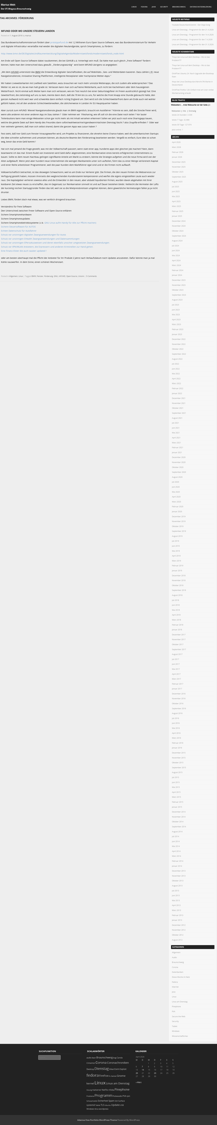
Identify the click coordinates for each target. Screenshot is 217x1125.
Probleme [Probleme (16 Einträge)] (90, 1096)
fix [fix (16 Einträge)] (110, 1076)
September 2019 (179, 531)
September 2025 (179, 177)
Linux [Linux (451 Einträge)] (99, 1083)
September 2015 (179, 767)
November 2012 (179, 930)
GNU (56, 276)
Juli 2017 (175, 659)
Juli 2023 (175, 304)
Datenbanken (177, 972)
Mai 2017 (176, 669)
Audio (174, 957)
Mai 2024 (176, 255)
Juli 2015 (175, 777)
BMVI (34, 276)
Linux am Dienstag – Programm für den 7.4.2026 (192, 39)
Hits (185, 111)
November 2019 (179, 521)
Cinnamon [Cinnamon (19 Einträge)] (90, 1063)
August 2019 (177, 536)
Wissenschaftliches (180, 1036)
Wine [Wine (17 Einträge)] (96, 1109)
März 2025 (176, 206)
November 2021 (179, 403)
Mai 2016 (176, 728)
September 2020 (179, 472)
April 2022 (176, 378)
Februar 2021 (177, 447)
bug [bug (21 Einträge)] (114, 1057)
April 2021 (176, 437)
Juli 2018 (175, 600)
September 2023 (179, 295)
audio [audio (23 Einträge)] (89, 1057)
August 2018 (177, 595)
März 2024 (176, 265)
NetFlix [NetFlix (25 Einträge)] (105, 1089)
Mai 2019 (176, 551)
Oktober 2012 (177, 935)
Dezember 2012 (179, 925)
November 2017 (179, 639)
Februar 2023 (177, 329)
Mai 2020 (176, 492)
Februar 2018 (177, 625)
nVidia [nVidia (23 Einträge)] (111, 1090)
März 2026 (176, 147)
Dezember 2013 (179, 871)
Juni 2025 (176, 191)
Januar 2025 (177, 216)
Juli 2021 (175, 423)
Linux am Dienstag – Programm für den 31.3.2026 (193, 44)
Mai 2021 (176, 432)
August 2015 (177, 772)
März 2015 (176, 797)
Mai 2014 (176, 846)
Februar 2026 (177, 152)
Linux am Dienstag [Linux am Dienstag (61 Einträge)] (117, 1083)
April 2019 (176, 555)
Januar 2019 (177, 570)
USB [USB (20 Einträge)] (122, 1105)
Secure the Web (178, 1016)
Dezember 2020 (179, 457)
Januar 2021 (177, 452)
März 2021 (176, 442)
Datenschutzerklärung (201, 7)
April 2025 (176, 201)
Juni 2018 (176, 605)
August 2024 (177, 240)
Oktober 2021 (177, 408)
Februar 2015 (177, 802)
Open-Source (71, 276)
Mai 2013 (176, 900)
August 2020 (177, 477)
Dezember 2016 (179, 693)
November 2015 (179, 757)
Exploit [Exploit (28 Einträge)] (123, 1069)
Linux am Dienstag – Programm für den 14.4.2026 (193, 34)
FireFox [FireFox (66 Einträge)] (103, 1075)
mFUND (62, 276)
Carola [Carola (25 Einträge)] (120, 1057)
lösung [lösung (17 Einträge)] (89, 1090)
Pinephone (176, 1006)
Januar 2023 (177, 334)
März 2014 (176, 856)
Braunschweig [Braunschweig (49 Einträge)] (104, 1057)
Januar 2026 (177, 157)
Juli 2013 (175, 890)
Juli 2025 (175, 186)
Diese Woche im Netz (181, 977)
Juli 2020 (175, 482)
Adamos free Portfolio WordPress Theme (97, 1120)
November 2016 (179, 698)
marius (28, 35)
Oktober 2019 (177, 526)
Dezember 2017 (179, 634)
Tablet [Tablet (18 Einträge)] (97, 1105)
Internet (175, 987)
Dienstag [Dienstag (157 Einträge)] (101, 1068)
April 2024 (176, 260)
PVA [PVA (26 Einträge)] (124, 1096)
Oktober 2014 (177, 821)
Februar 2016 (177, 743)
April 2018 (176, 615)
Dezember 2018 (179, 575)
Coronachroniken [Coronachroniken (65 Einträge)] (118, 1062)
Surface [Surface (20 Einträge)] (121, 1101)
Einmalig (192, 111)
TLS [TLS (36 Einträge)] (102, 1104)
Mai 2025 (176, 196)
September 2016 (179, 708)
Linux (134, 7)
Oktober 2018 (177, 585)
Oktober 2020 (177, 467)
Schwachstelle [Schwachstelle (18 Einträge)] (91, 1101)
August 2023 (177, 299)
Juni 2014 (176, 841)
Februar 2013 (177, 915)
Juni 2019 (176, 546)
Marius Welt (8, 4)
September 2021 (179, 413)
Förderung (48, 276)
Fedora (144, 7)
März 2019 (176, 560)
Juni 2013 (176, 895)
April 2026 (176, 142)
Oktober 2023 (177, 290)
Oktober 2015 (177, 762)
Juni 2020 (176, 487)
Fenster (40, 276)
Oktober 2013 (177, 880)
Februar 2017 (177, 684)
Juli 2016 (175, 718)
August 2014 (177, 831)
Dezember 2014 (179, 812)
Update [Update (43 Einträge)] (115, 1105)
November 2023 (179, 285)
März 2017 (176, 679)
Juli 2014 (175, 836)
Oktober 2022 (177, 349)
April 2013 (176, 905)
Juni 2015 (176, 782)
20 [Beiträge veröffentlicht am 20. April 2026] (137, 1073)
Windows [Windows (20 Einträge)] (90, 1109)
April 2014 (176, 851)
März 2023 (176, 324)
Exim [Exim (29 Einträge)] (116, 1069)
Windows (175, 1031)
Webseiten (176, 111)
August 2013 (177, 885)
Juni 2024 (176, 250)
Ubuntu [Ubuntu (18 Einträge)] (108, 1105)
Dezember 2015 (179, 752)
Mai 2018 (176, 610)
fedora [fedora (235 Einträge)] (92, 1075)
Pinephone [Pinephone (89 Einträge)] (122, 1089)
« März (139, 1082)
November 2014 (179, 817)
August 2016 (177, 713)
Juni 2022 (176, 368)
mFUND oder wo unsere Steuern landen (28, 31)
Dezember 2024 (179, 221)
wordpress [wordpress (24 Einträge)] (103, 1109)
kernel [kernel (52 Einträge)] (90, 1083)
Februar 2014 (177, 861)
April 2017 (176, 674)
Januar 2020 (177, 511)
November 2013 (179, 876)
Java (154, 7)
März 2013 (176, 910)
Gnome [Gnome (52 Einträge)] (121, 1075)
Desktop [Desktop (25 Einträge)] (90, 1069)
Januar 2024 (177, 275)
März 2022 (176, 383)
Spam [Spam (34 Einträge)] (111, 1100)
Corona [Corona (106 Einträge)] (101, 1062)
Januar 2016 (177, 747)
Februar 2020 (177, 506)
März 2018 (176, 620)
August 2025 (177, 181)
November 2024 (179, 226)
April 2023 (176, 319)
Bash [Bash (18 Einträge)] (94, 1058)
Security (164, 7)
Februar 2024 (177, 270)
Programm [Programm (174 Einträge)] (103, 1095)
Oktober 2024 (177, 231)
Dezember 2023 (179, 280)
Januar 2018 (177, 629)
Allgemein (13, 276)
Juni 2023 (176, 309)
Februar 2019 (177, 565)
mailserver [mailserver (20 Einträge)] (96, 1090)
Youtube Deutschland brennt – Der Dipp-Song (191, 25)
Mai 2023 (176, 314)
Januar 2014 (177, 866)
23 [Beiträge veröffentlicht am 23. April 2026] (155, 1073)
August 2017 (177, 654)
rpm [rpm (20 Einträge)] (128, 1096)
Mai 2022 (176, 373)
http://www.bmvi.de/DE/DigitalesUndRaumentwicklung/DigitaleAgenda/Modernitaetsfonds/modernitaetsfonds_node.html (62, 53)
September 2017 (179, 649)
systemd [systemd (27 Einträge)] (90, 1105)
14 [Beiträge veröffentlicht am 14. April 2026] (143, 1070)
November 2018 (179, 580)
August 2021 (177, 418)
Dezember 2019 (179, 516)
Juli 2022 (175, 364)
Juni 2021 (176, 428)
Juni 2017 (176, 664)
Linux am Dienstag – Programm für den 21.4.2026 (193, 29)
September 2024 (179, 236)
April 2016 (176, 733)
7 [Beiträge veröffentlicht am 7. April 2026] (142, 1066)
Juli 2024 (175, 245)
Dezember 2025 (179, 162)
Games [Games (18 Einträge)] (113, 1076)
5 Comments (91, 276)
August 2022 (177, 359)
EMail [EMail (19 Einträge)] (111, 1069)
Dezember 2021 (179, 398)
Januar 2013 (177, 920)
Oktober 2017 (177, 644)
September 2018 (179, 590)
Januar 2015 (177, 807)
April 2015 (176, 792)
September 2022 (179, 354)
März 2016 (176, 738)
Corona (175, 967)
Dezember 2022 (179, 339)
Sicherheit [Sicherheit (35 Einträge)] (103, 1100)
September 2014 (179, 826)
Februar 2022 (177, 388)
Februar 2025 (177, 211)
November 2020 (179, 462)
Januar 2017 (177, 688)
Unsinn (81, 276)
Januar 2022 (177, 393)
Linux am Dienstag (179, 1001)
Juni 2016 (176, 723)
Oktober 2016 (177, 703)
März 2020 (176, 501)
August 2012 (177, 940)
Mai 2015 (176, 787)
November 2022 (179, 344)
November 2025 (179, 167)
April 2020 (176, 496)
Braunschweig (179, 7)
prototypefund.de (59, 42)
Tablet (174, 1026)
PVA (173, 1011)
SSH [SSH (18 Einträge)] (116, 1101)
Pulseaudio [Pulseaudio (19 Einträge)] (117, 1096)
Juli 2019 (175, 541)
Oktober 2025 (177, 172)
